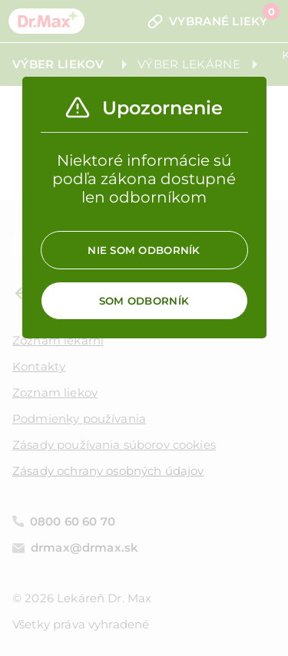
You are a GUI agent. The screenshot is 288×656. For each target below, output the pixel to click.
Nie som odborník (144, 250)
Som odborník (144, 301)
